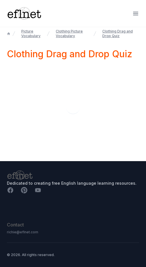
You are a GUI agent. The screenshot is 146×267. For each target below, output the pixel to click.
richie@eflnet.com (22, 232)
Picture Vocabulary (31, 33)
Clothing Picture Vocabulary (69, 33)
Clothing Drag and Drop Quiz (117, 33)
